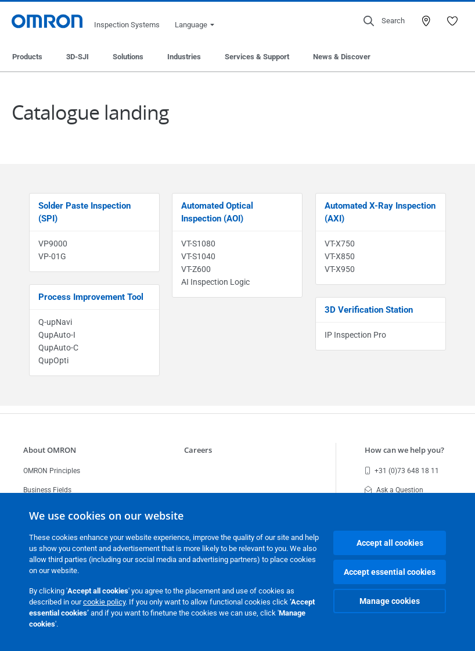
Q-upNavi (55, 322)
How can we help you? (404, 450)
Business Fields (47, 490)
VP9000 (52, 243)
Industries (184, 56)
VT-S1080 (198, 243)
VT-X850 (340, 256)
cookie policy (104, 602)
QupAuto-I (56, 334)
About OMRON (49, 450)
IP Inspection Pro (355, 334)
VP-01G (52, 256)
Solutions (128, 56)
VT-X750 (340, 243)
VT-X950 (340, 269)
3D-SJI (77, 56)
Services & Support (257, 56)
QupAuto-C (58, 347)
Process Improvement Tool (90, 297)
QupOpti (53, 360)
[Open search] (384, 21)
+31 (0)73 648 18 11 (402, 471)
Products (27, 56)
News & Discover (341, 56)
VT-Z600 (196, 269)
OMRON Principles (51, 471)
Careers (198, 450)
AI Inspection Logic (215, 282)
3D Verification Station (369, 310)
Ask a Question (394, 490)
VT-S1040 (198, 256)
